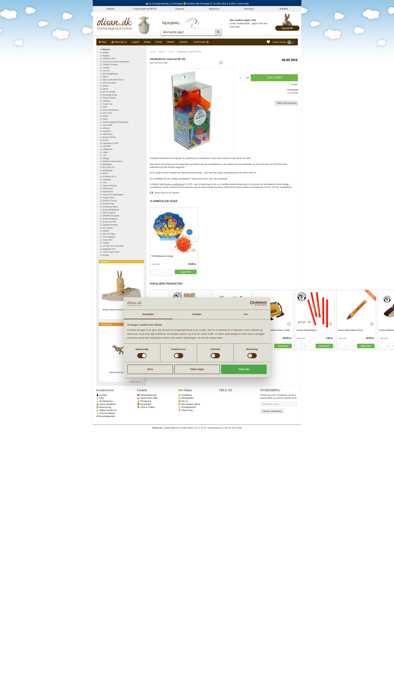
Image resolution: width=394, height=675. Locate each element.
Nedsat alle (106, 324)
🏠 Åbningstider (186, 398)
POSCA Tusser (110, 200)
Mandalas (107, 164)
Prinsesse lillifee (110, 206)
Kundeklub (284, 9)
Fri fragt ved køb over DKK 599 (144, 9)
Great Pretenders (111, 110)
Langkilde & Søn (110, 143)
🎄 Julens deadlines (106, 404)
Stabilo (106, 231)
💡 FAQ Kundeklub (105, 413)
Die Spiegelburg (110, 73)
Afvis (150, 369)
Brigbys (106, 55)
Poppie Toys (108, 197)
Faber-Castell (109, 98)
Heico (105, 119)
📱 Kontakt (101, 395)
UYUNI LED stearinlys (113, 246)
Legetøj (135, 42)
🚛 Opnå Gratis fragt (147, 398)
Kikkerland (108, 134)
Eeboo (106, 85)
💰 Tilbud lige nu (119, 42)
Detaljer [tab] (197, 314)
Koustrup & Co (110, 176)
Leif (104, 155)
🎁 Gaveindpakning (146, 395)
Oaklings (107, 179)
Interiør (158, 42)
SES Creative (109, 212)
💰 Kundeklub (185, 395)
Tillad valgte (197, 369)
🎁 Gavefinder (144, 404)
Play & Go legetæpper (113, 194)
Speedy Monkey (110, 225)
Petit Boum (108, 188)
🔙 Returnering (103, 407)
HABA (105, 116)
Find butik (110, 9)
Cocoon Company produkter (116, 61)
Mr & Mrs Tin (109, 167)
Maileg (147, 42)
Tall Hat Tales (109, 234)
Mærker (170, 42)
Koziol (105, 140)
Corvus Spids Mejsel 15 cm (350, 330)
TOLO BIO (108, 240)
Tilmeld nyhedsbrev (272, 411)
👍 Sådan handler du (106, 410)
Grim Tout (107, 113)
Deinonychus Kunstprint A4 (121, 372)
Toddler (106, 243)
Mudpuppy (108, 170)
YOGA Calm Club (111, 252)
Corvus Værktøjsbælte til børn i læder (272, 330)
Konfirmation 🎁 (201, 42)
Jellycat (106, 128)
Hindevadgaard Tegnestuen (116, 122)
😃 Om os (183, 401)
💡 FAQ (100, 398)
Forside (153, 52)
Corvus (171, 52)
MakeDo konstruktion (113, 161)
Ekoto (105, 89)
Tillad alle (243, 369)
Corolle (106, 67)
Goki (105, 107)
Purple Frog (108, 203)
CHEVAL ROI (109, 58)
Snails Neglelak (110, 219)
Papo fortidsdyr (110, 185)
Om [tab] (246, 314)
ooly (105, 182)
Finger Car (108, 104)
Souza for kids (109, 221)
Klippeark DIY (109, 249)
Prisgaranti (179, 9)
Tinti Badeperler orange (162, 256)
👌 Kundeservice (104, 401)
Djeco (105, 76)
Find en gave (249, 9)
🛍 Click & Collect (146, 407)
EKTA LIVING (109, 92)
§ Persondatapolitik (105, 416)
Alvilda (106, 52)
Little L (106, 152)
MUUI (105, 173)
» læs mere (155, 264)
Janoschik (107, 125)
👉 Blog (102, 42)
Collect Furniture (110, 64)
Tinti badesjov (109, 237)
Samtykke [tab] (148, 314)
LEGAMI (107, 146)
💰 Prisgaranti (144, 401)
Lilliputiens (108, 149)
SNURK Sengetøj (111, 215)
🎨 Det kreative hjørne (189, 404)
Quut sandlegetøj (111, 209)
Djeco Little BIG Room (113, 79)
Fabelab (106, 101)
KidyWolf (107, 131)
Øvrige (106, 255)
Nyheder (183, 42)
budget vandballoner (174, 184)
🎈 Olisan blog (185, 410)
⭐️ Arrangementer (187, 407)
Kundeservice (214, 9)
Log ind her (287, 28)
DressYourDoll (109, 83)
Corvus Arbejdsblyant (306, 330)
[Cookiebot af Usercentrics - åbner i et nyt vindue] (252, 303)
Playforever (108, 191)
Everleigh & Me (110, 95)
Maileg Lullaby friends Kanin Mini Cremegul (121, 310)
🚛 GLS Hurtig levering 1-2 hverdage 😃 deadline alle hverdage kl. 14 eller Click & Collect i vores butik (197, 3)
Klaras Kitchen (109, 137)
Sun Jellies (108, 228)
